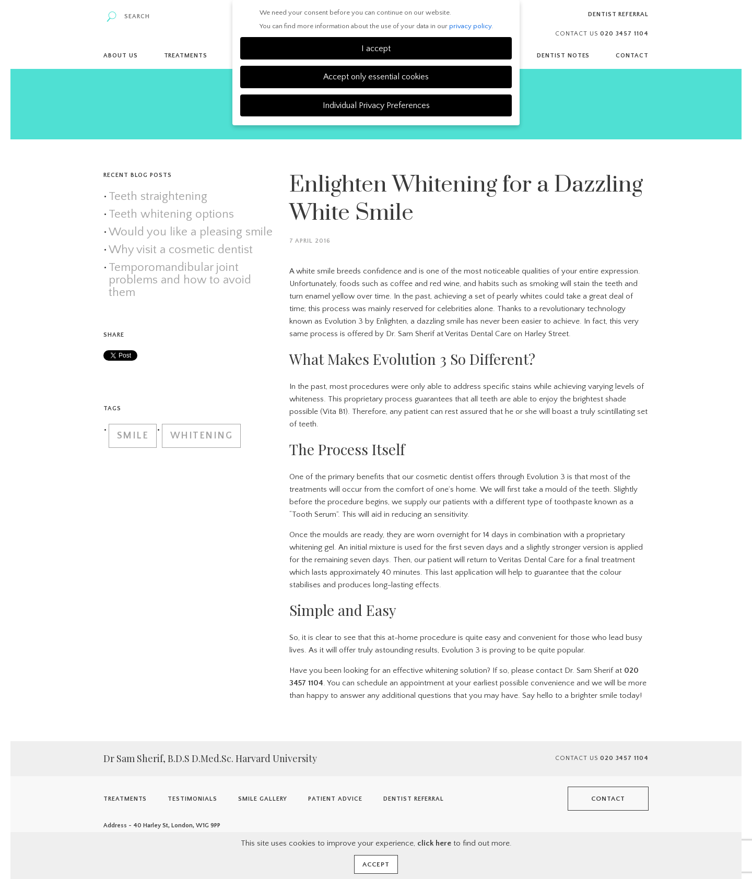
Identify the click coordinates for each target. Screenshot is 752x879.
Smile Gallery (262, 798)
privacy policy (470, 26)
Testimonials (192, 798)
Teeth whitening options (171, 214)
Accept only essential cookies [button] (376, 76)
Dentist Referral (618, 14)
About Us (120, 55)
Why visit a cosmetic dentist (181, 250)
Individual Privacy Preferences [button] (376, 105)
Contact (632, 55)
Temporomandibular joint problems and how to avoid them (180, 280)
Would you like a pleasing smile (191, 232)
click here (434, 843)
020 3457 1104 (624, 758)
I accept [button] (376, 48)
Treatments (186, 55)
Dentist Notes (563, 55)
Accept (376, 864)
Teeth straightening (158, 197)
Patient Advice (335, 798)
